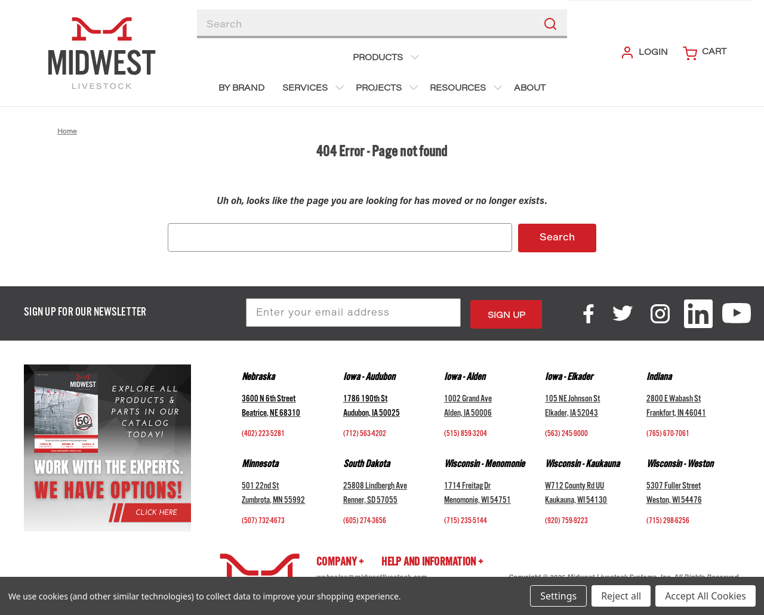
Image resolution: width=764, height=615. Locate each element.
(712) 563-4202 (364, 432)
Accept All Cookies (705, 595)
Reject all (621, 595)
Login (644, 52)
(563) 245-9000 (566, 432)
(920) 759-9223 (566, 519)
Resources (467, 88)
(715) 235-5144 (465, 519)
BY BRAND (241, 89)
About (530, 89)
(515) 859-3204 (465, 432)
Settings (558, 595)
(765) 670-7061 (667, 432)
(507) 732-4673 (263, 519)
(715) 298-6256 (667, 519)
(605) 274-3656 (364, 519)
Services (314, 88)
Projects (388, 88)
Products (387, 57)
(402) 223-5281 (263, 432)
